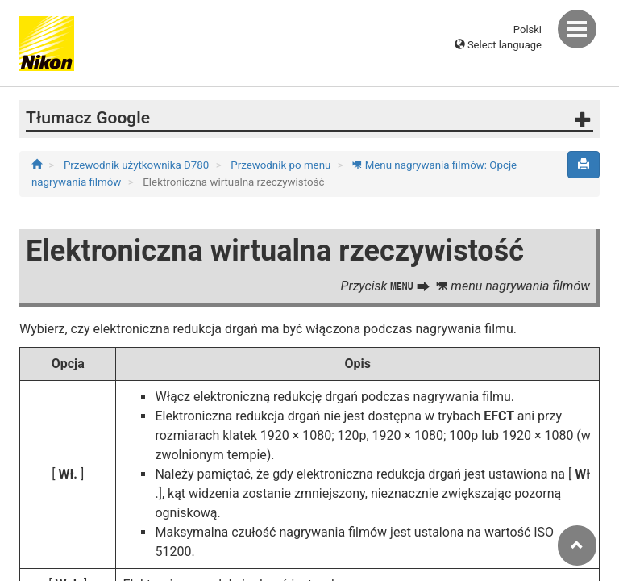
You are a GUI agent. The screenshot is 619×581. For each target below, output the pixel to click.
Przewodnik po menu (282, 165)
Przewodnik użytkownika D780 (138, 165)
